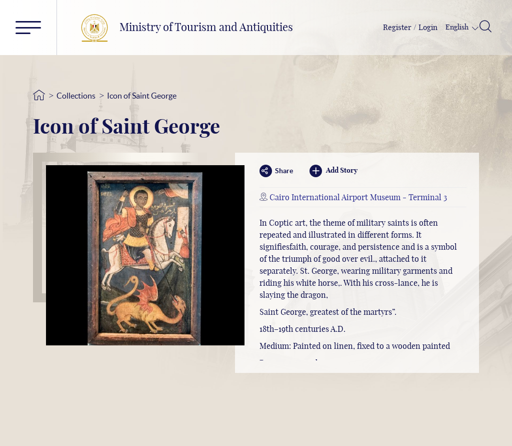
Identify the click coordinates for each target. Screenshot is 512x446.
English (458, 27)
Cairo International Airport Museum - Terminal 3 (358, 198)
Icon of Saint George (141, 95)
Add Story (334, 171)
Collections (76, 95)
